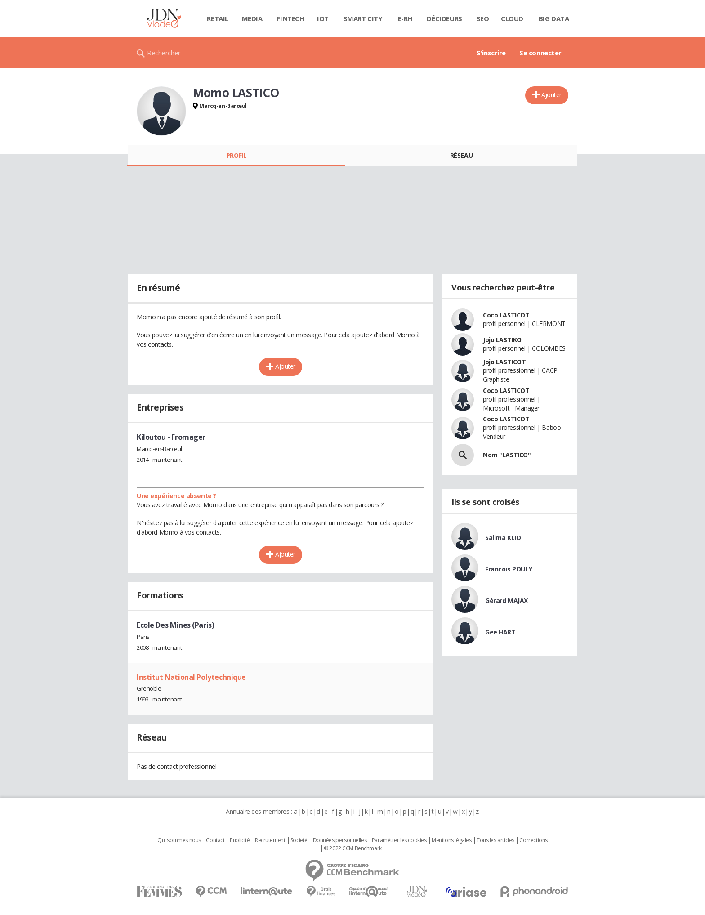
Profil (236, 155)
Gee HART (500, 632)
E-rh (405, 18)
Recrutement (270, 840)
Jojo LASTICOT (504, 361)
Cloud (512, 18)
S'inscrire (491, 52)
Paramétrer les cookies (399, 840)
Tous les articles (495, 840)
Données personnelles (340, 840)
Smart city (363, 18)
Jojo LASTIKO (502, 339)
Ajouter (551, 94)
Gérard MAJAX (506, 600)
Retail (217, 18)
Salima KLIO (503, 537)
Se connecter (540, 52)
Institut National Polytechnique (191, 677)
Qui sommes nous (179, 840)
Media (252, 18)
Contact (215, 840)
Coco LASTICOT (506, 315)
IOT (323, 18)
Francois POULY (508, 569)
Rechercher (164, 52)
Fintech (290, 18)
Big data (554, 18)
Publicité (240, 840)
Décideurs (444, 18)
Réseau (461, 155)
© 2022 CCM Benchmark (353, 848)
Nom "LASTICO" (507, 455)
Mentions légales (451, 840)
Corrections (533, 840)
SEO (483, 18)
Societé (299, 840)
